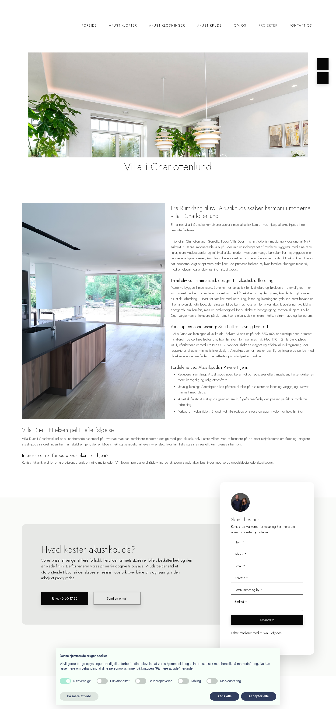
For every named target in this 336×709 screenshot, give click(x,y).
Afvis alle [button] (224, 696)
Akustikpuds (209, 25)
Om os (240, 25)
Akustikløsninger (167, 25)
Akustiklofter (123, 25)
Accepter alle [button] (258, 696)
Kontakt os (301, 25)
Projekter (268, 25)
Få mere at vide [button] (79, 696)
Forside (89, 25)
